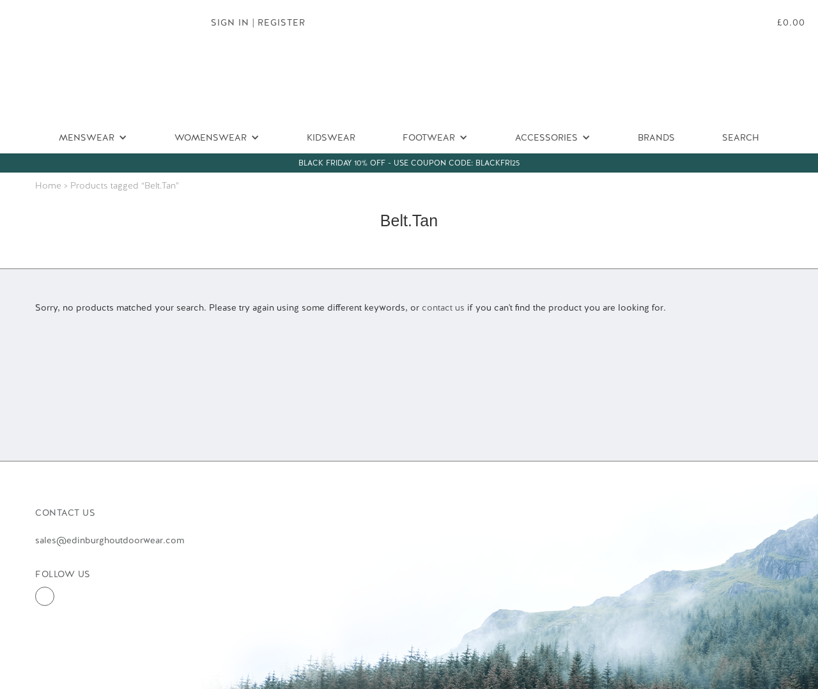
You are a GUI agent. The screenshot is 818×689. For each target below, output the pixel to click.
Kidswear (331, 137)
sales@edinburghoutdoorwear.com (109, 540)
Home (48, 185)
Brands (656, 137)
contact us (443, 307)
